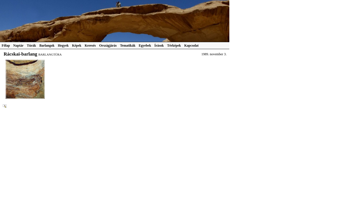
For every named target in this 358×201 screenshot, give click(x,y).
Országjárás (108, 45)
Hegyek (63, 45)
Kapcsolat (191, 45)
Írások (159, 45)
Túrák (31, 45)
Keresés (90, 45)
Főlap (6, 45)
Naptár (18, 45)
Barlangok (47, 45)
